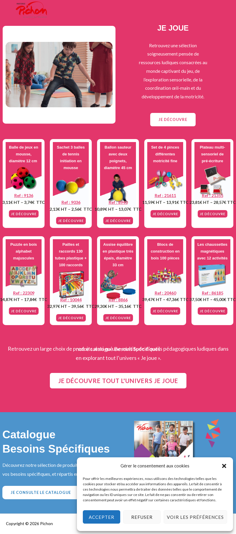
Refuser (142, 517)
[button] (224, 466)
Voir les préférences (195, 517)
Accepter (101, 517)
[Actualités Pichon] (31, 10)
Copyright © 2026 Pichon (29, 523)
